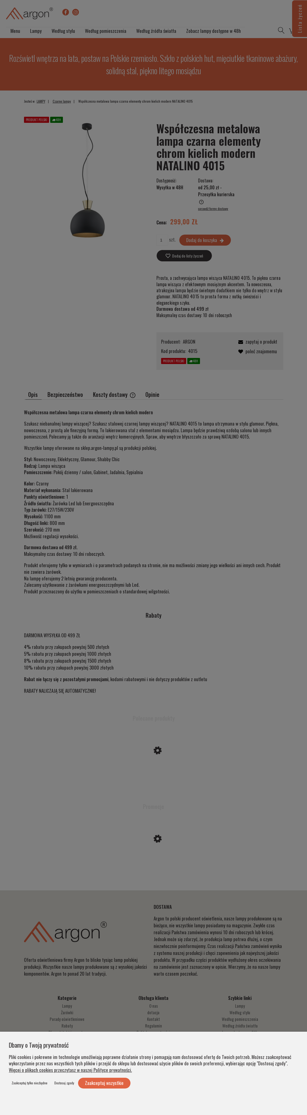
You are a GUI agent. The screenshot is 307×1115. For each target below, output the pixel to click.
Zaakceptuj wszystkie (104, 1082)
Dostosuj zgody (64, 1083)
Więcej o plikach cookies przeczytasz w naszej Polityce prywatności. (70, 1069)
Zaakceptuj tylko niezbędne (29, 1083)
